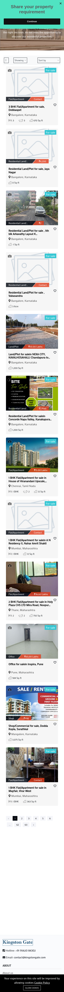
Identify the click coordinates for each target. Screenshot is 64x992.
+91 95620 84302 (26, 950)
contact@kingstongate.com (30, 957)
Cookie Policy (42, 982)
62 (17, 824)
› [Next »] (33, 824)
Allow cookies (32, 988)
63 (26, 824)
